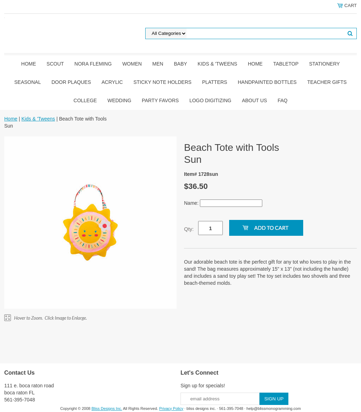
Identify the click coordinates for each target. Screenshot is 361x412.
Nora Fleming (93, 64)
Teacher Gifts (327, 82)
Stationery (324, 64)
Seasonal (27, 82)
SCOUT (55, 64)
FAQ (282, 100)
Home (28, 64)
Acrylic (112, 82)
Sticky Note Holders (162, 82)
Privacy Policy (171, 408)
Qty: (189, 229)
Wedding (119, 100)
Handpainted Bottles (267, 82)
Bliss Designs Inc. (107, 408)
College (85, 100)
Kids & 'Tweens (217, 64)
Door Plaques (71, 82)
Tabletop (286, 64)
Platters (214, 82)
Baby (180, 64)
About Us (254, 100)
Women (132, 64)
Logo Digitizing (210, 100)
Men (157, 64)
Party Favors (160, 100)
